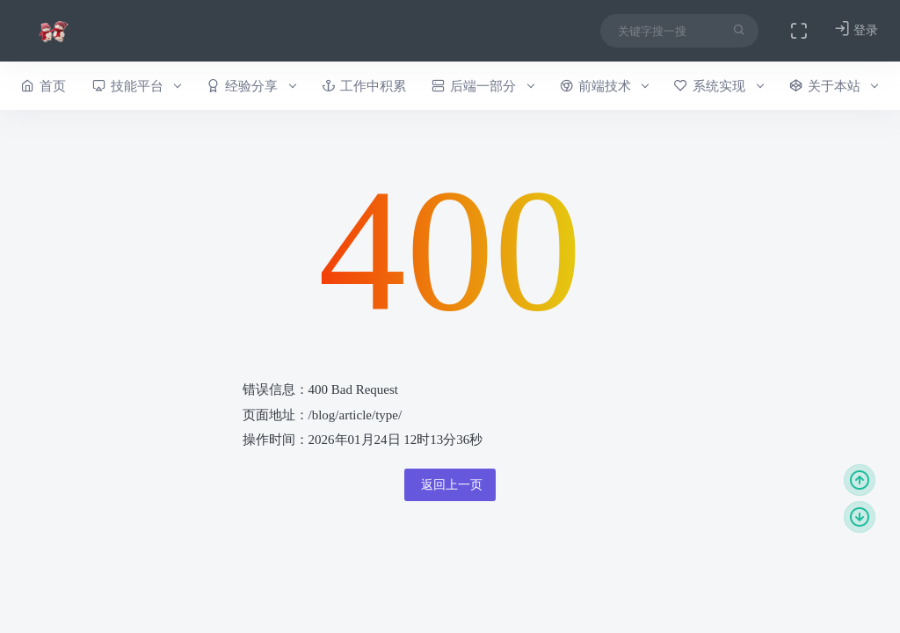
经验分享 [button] (251, 86)
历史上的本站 (831, 587)
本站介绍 (641, 587)
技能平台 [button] (136, 86)
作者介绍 (730, 587)
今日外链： (416, 606)
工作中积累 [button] (364, 85)
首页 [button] (43, 85)
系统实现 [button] (718, 86)
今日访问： (515, 587)
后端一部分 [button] (482, 86)
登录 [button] (856, 29)
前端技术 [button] (604, 86)
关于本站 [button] (833, 86)
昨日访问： (384, 587)
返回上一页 (450, 485)
